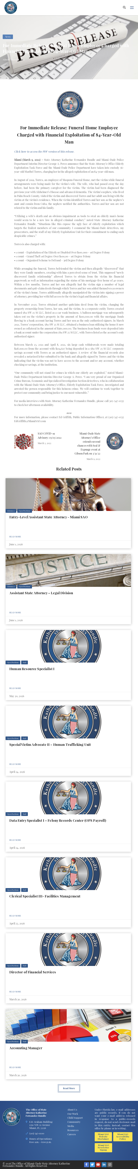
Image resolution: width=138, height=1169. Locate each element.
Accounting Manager (25, 1048)
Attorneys (11, 511)
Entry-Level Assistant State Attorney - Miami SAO (48, 517)
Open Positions (24, 511)
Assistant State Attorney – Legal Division (41, 593)
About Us (72, 1109)
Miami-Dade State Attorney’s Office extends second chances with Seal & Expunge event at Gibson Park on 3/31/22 (87, 443)
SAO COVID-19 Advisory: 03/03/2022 (49, 435)
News (7, 36)
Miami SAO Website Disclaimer (103, 1136)
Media (70, 1125)
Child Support (75, 1117)
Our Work (72, 1113)
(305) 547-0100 (36, 1133)
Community (73, 1121)
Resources (73, 1130)
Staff (24, 662)
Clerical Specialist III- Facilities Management (44, 896)
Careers (71, 1134)
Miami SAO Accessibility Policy (122, 1136)
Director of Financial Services (32, 972)
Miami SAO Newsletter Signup (103, 1147)
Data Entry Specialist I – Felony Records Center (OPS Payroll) (57, 820)
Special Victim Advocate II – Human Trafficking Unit (50, 744)
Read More (15, 536)
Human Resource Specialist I (31, 669)
